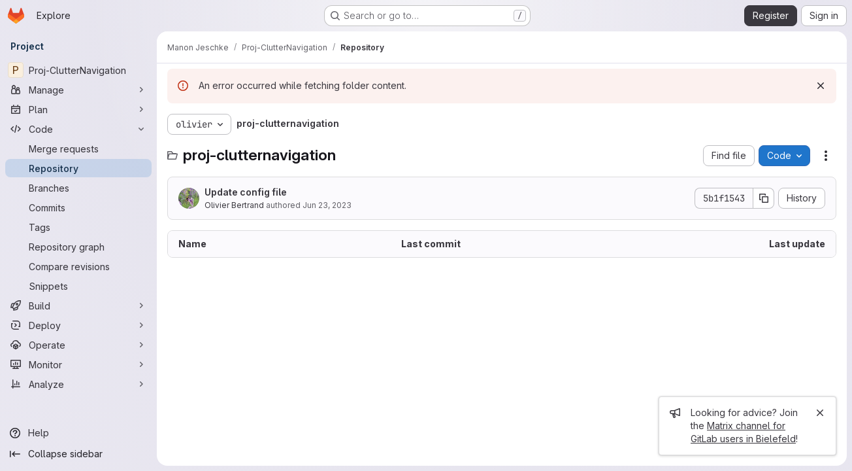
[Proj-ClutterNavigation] (78, 70)
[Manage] (78, 89)
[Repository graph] (78, 246)
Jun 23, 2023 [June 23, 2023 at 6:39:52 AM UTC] (327, 205)
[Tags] (78, 227)
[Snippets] (78, 286)
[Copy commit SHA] (763, 198)
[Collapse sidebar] (78, 454)
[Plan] (78, 109)
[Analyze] (78, 384)
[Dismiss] (820, 86)
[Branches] (78, 188)
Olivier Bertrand (234, 205)
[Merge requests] (78, 148)
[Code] (78, 129)
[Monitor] (78, 364)
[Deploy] (78, 325)
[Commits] (78, 207)
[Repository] (78, 168)
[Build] (78, 305)
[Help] (78, 433)
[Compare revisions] (78, 266)
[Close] (820, 413)
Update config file (246, 192)
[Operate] (78, 345)
